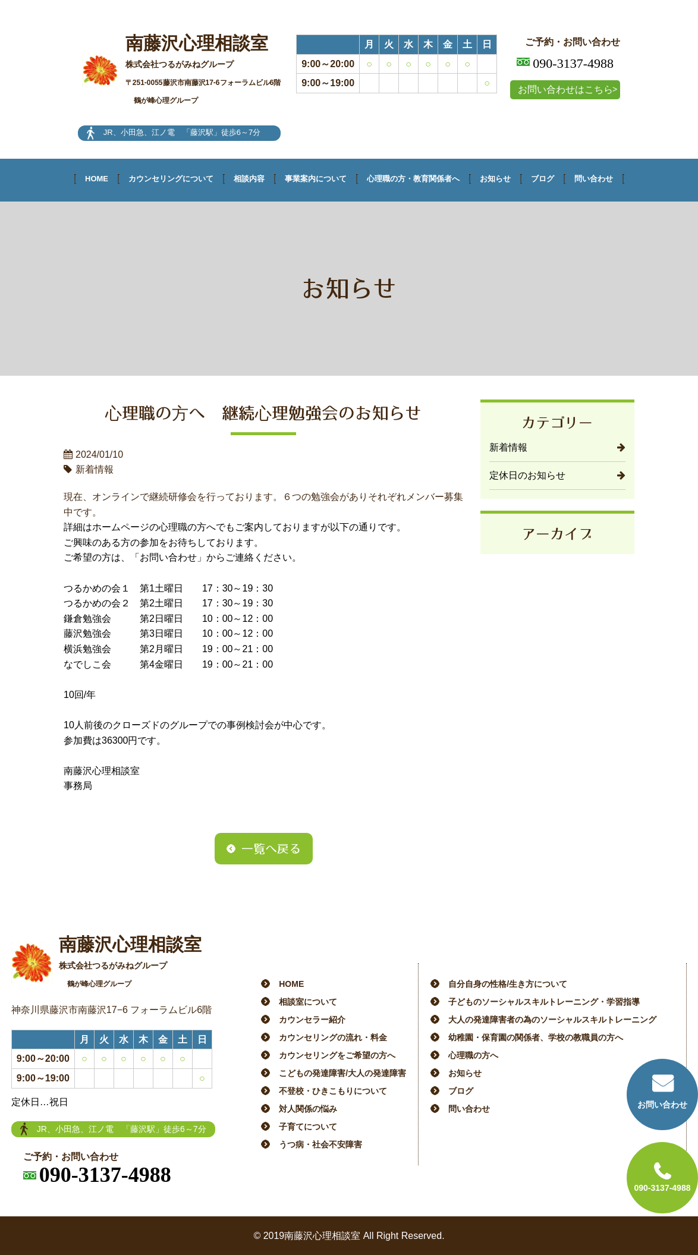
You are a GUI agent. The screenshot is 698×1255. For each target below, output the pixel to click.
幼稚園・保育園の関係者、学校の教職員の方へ (535, 1037)
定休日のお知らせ (527, 475)
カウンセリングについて (170, 178)
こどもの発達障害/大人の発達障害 (342, 1073)
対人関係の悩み (308, 1109)
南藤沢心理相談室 (203, 69)
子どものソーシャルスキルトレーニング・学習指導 (544, 1001)
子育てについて (308, 1126)
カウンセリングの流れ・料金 (333, 1037)
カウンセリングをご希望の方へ (337, 1055)
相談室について (308, 1001)
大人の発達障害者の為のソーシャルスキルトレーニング (552, 1019)
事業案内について (316, 178)
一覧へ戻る (271, 848)
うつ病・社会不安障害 (320, 1144)
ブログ (542, 178)
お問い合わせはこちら (565, 89)
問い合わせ (593, 178)
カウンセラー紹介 (312, 1019)
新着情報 (508, 447)
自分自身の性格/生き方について (507, 984)
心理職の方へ (473, 1055)
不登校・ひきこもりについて (333, 1091)
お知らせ (495, 178)
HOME (96, 178)
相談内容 (249, 178)
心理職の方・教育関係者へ (413, 178)
